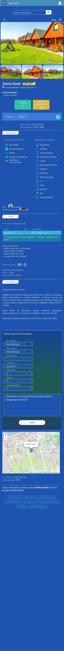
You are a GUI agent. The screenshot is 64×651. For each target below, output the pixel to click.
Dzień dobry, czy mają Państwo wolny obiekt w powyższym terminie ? (32, 405)
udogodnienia (10, 133)
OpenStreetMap (45, 472)
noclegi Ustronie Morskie (13, 490)
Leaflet (32, 472)
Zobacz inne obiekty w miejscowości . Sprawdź (29, 487)
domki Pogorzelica (48, 497)
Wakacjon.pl (14, 3)
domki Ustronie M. (12, 502)
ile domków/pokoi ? (13, 385)
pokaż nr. (22, 116)
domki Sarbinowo (40, 502)
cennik (10, 217)
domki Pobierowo (15, 497)
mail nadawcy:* (11, 355)
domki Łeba (54, 502)
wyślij (32, 422)
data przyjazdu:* (12, 340)
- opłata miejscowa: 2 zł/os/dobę (16, 248)
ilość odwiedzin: (11, 480)
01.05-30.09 (31, 124)
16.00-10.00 (32, 127)
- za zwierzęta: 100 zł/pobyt (14, 256)
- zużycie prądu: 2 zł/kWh (12, 250)
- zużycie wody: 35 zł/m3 (12, 253)
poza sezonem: (11, 275)
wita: (4, 207)
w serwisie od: (8, 477)
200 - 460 (39, 232)
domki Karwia (22, 506)
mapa (31, 433)
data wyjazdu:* (11, 348)
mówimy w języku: (10, 209)
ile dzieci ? (9, 377)
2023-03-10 (20, 477)
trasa (54, 19)
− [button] (5, 438)
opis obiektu (10, 282)
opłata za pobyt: (9, 264)
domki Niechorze (32, 497)
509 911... (11, 117)
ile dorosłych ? (11, 370)
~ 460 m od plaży (9, 95)
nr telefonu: (10, 363)
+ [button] (5, 435)
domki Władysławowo (38, 506)
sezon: (8, 272)
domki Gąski (26, 502)
